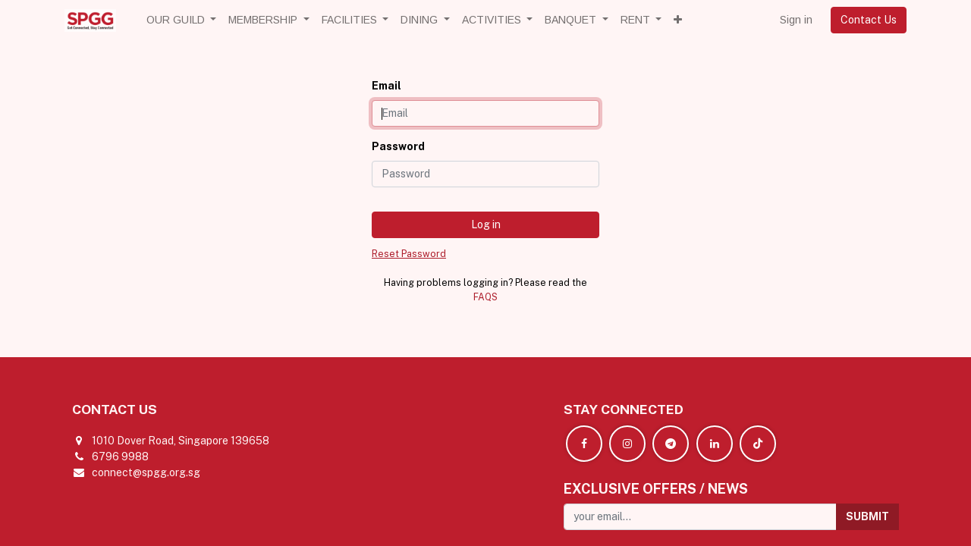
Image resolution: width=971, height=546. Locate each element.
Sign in (796, 20)
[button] (678, 20)
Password (398, 146)
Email (386, 86)
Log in (486, 224)
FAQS (485, 297)
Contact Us (869, 20)
